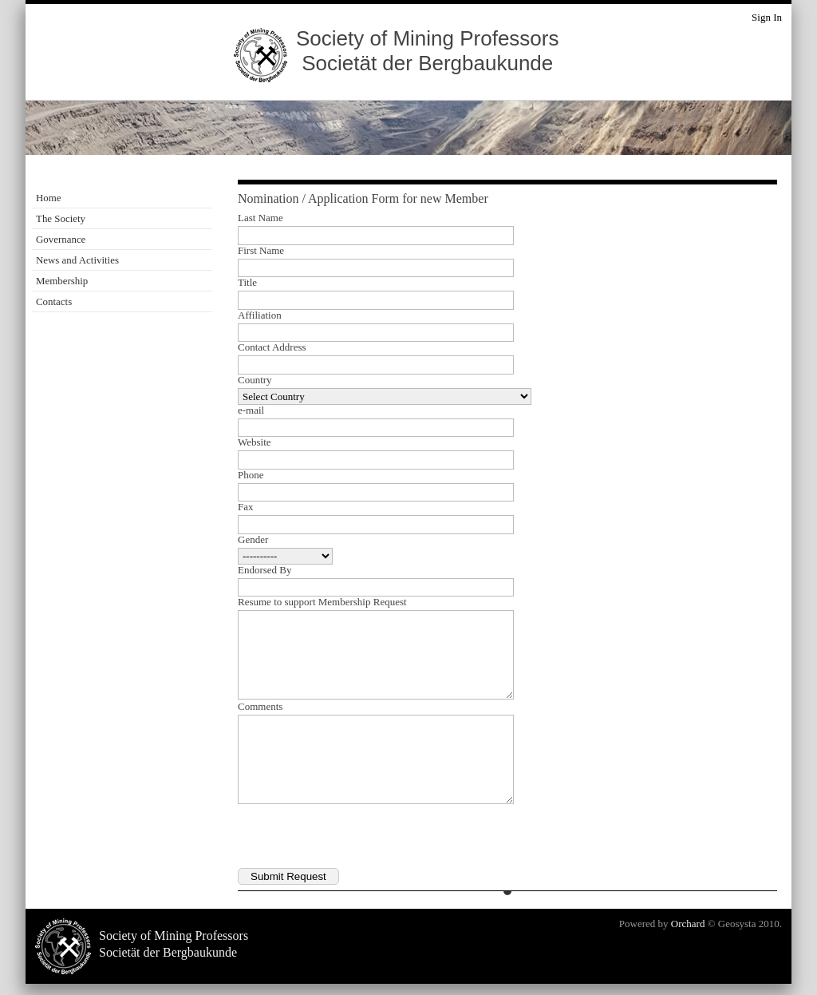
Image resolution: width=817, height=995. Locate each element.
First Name (261, 250)
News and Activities (77, 260)
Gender (253, 539)
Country (255, 380)
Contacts (54, 301)
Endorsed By (265, 570)
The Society (60, 218)
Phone (251, 475)
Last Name (260, 218)
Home (48, 198)
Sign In (767, 17)
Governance (60, 239)
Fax (246, 507)
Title (247, 282)
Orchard (688, 924)
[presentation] (359, 837)
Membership (62, 281)
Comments (260, 706)
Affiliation (260, 315)
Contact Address (272, 347)
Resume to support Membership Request (322, 602)
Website (254, 442)
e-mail (251, 410)
